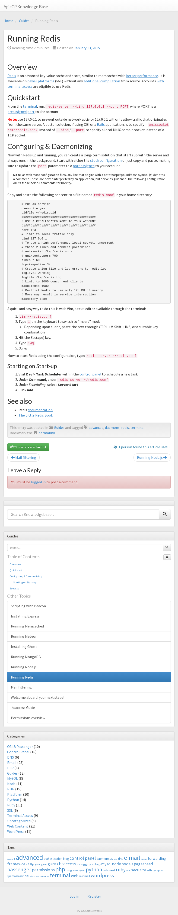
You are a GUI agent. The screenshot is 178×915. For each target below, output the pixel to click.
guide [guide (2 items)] (44, 864)
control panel (90, 374)
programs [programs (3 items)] (72, 870)
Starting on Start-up (23, 582)
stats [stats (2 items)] (32, 876)
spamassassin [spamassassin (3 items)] (15, 876)
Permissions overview (28, 717)
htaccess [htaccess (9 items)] (67, 864)
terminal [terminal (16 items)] (60, 875)
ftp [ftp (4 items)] (32, 864)
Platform (14, 794)
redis (125, 427)
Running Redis (22, 677)
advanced (96, 427)
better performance (142, 75)
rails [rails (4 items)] (106, 870)
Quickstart (16, 570)
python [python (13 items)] (94, 869)
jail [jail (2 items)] (78, 864)
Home (8, 20)
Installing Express (25, 616)
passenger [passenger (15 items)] (19, 869)
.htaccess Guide (23, 707)
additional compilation (101, 81)
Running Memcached (27, 626)
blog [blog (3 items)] (66, 859)
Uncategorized (19, 820)
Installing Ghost (24, 646)
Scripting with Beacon (28, 606)
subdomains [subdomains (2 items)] (42, 876)
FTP (10, 768)
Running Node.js (152, 457)
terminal (30, 106)
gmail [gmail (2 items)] (38, 864)
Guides (24, 20)
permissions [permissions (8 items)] (43, 870)
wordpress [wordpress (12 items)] (102, 875)
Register (94, 896)
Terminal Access (20, 815)
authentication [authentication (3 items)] (53, 859)
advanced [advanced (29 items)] (29, 857)
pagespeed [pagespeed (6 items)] (143, 864)
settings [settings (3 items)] (151, 870)
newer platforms (40, 81)
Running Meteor (24, 636)
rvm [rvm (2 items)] (128, 870)
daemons (112, 427)
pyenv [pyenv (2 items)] (82, 870)
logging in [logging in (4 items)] (88, 864)
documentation (40, 409)
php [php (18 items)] (60, 869)
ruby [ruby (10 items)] (121, 870)
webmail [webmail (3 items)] (84, 876)
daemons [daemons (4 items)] (103, 858)
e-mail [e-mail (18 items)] (132, 857)
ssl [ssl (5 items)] (27, 875)
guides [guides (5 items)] (53, 864)
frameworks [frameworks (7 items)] (18, 864)
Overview (15, 564)
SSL (10, 810)
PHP (10, 789)
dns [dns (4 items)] (120, 858)
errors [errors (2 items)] (144, 858)
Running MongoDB (26, 656)
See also (14, 588)
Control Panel (18, 752)
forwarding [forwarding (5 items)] (157, 858)
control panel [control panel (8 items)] (83, 858)
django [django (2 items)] (113, 858)
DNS (10, 757)
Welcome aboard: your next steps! (37, 697)
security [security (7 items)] (138, 870)
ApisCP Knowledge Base (25, 6)
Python (13, 799)
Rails (101, 124)
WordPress (15, 831)
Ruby (11, 805)
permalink (46, 432)
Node (11, 783)
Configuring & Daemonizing (26, 576)
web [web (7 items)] (75, 875)
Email (11, 762)
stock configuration (106, 160)
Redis (11, 75)
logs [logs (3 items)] (98, 864)
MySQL (12, 778)
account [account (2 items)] (11, 858)
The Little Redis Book (36, 415)
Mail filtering (23, 457)
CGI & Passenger (20, 746)
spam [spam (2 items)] (160, 870)
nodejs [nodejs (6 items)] (127, 864)
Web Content (17, 826)
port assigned (84, 165)
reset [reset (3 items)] (112, 870)
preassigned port (21, 111)
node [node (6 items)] (116, 864)
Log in (74, 896)
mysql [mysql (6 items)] (106, 864)
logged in (38, 482)
